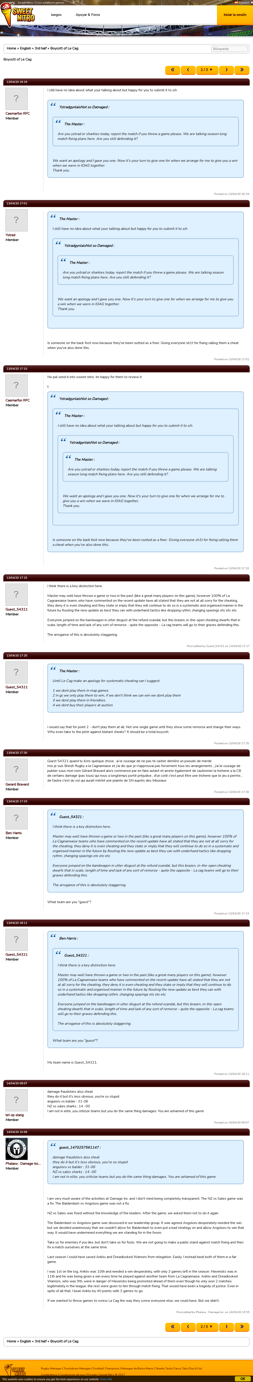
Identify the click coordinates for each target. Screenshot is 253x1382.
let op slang (15, 1115)
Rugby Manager (51, 1369)
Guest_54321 (17, 609)
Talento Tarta (163, 1369)
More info (106, 1380)
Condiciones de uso (72, 1375)
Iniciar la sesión (235, 14)
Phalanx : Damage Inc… (23, 1163)
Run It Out (195, 1369)
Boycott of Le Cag (64, 48)
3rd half (40, 48)
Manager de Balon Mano (137, 1369)
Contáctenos (49, 1375)
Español (242, 3)
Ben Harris (14, 833)
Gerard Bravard (17, 784)
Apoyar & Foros (88, 14)
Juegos (56, 14)
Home (11, 48)
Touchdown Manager (77, 1369)
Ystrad (10, 235)
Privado (92, 1375)
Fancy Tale (180, 1369)
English (25, 48)
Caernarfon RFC (18, 113)
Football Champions (106, 1369)
